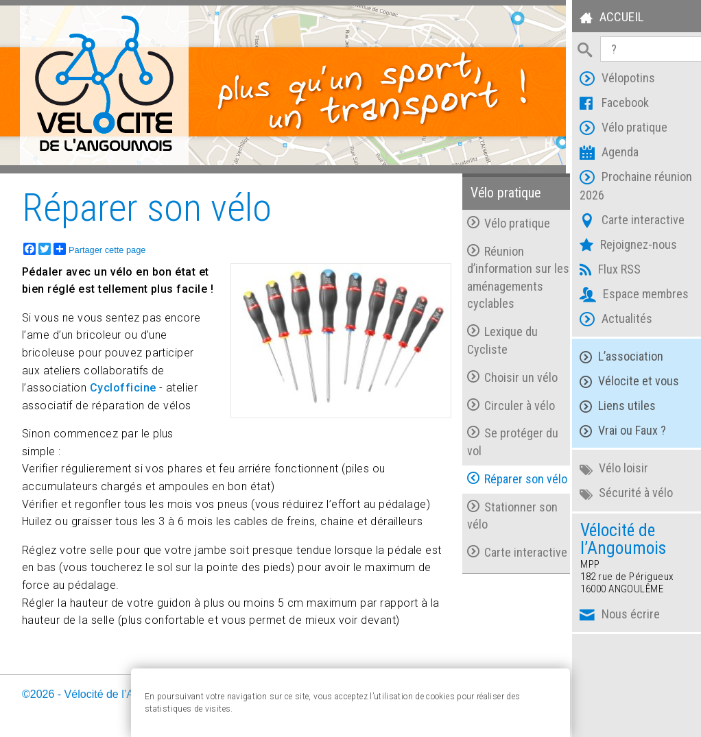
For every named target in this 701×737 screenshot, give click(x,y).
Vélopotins (609, 80)
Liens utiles (609, 406)
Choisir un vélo (505, 377)
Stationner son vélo (505, 515)
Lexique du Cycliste (495, 340)
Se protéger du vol (505, 442)
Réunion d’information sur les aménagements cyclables (507, 277)
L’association (613, 357)
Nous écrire (611, 616)
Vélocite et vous (621, 381)
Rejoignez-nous (620, 246)
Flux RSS (602, 271)
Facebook (606, 104)
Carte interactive (624, 222)
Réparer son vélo (510, 478)
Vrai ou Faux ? (614, 431)
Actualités (608, 320)
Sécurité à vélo (618, 493)
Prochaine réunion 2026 (628, 185)
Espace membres (626, 296)
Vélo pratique (615, 129)
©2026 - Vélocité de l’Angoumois (101, 693)
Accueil (602, 19)
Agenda (601, 154)
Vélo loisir (605, 468)
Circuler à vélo (504, 405)
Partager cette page (99, 248)
